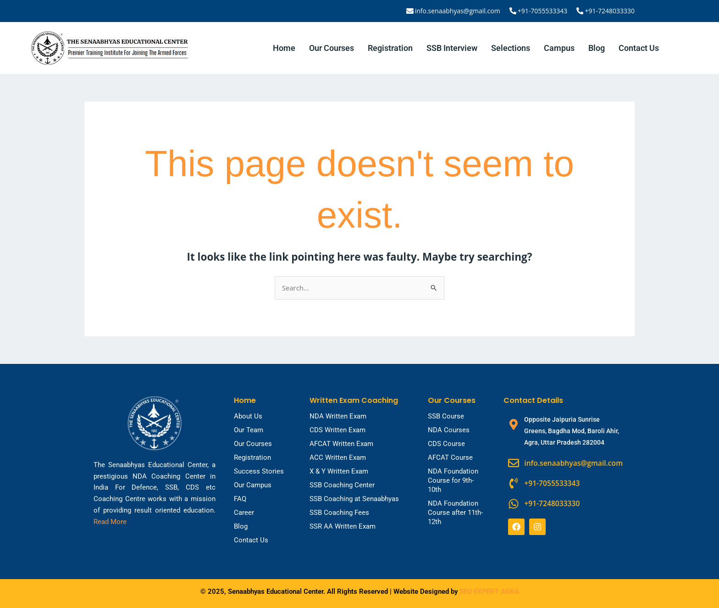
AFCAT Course (450, 457)
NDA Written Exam (338, 416)
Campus (559, 48)
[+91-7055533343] (513, 11)
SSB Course (446, 416)
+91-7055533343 (543, 10)
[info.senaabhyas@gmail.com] (411, 11)
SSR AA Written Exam (343, 526)
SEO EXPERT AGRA (489, 591)
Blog (596, 48)
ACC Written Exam (338, 457)
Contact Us (639, 48)
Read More (110, 522)
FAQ (240, 499)
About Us (248, 416)
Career (244, 512)
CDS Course (446, 444)
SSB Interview (451, 48)
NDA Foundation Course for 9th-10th (453, 480)
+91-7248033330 (610, 10)
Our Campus (252, 485)
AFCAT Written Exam (341, 444)
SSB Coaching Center (342, 485)
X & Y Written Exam (339, 471)
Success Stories (259, 471)
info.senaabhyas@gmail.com (458, 10)
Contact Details (533, 400)
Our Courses (331, 48)
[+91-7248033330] (580, 11)
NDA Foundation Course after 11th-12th (455, 512)
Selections (510, 48)
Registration (390, 48)
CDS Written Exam (337, 430)
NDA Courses (449, 430)
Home (284, 48)
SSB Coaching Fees (339, 512)
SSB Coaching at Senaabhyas (354, 499)
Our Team (248, 430)
